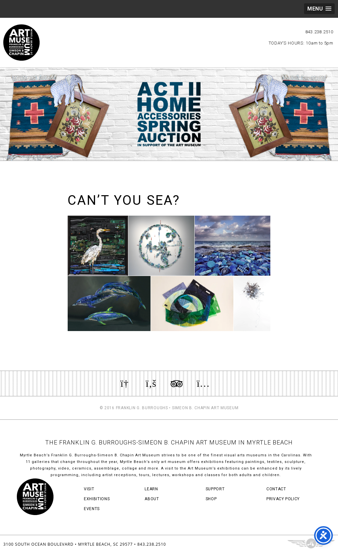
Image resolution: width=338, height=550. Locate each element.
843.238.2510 (319, 31)
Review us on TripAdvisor (177, 383)
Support (215, 489)
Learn (151, 489)
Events (92, 508)
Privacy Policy (283, 499)
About (152, 499)
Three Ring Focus (311, 543)
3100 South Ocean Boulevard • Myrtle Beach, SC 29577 (68, 544)
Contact (276, 489)
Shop (211, 499)
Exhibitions (97, 499)
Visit (89, 489)
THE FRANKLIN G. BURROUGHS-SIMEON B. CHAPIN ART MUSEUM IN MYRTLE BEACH (169, 442)
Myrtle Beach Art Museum (21, 42)
